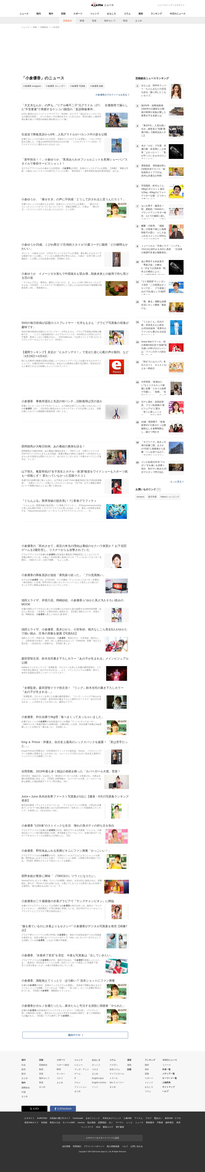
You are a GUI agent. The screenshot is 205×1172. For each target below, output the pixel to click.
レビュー (78, 1065)
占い (111, 1122)
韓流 (125, 20)
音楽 (94, 20)
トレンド (94, 13)
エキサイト (179, 5)
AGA (98, 1127)
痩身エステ (108, 1127)
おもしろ (111, 13)
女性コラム (115, 1069)
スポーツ (77, 13)
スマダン (114, 1065)
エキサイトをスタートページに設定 (102, 1138)
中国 (23, 1092)
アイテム (138, 1118)
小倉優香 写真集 (77, 86)
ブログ (148, 1118)
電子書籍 (120, 1127)
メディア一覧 (168, 1073)
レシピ (129, 1122)
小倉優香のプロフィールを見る (112, 94)
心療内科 (128, 1118)
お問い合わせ (137, 1146)
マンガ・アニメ (81, 1069)
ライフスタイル (117, 1073)
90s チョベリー (117, 1082)
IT (75, 1078)
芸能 (63, 13)
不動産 (160, 1122)
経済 (23, 1069)
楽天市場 (152, 497)
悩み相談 (91, 1122)
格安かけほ (55, 1122)
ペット (95, 1087)
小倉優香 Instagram (32, 86)
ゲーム (77, 1073)
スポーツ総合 (63, 1065)
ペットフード (87, 1127)
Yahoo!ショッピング (169, 497)
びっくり (96, 1065)
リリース (166, 1065)
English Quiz (98, 1078)
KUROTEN (42, 1118)
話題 (129, 1069)
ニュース (24, 13)
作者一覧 (166, 1069)
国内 (38, 13)
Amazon (140, 497)
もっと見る (177, 481)
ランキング (156, 13)
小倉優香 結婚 (96, 86)
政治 (23, 1073)
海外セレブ (109, 20)
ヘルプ (165, 1091)
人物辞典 (166, 1082)
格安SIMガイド (31, 1122)
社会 (23, 1065)
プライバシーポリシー (94, 1146)
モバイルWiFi (69, 1122)
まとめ (138, 20)
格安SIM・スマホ (173, 1118)
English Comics (99, 1082)
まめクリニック (93, 1118)
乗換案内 (150, 1122)
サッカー (61, 1073)
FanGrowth (78, 1118)
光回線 (44, 1122)
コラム (127, 13)
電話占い (158, 1118)
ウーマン (120, 1122)
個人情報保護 (113, 1146)
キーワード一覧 (169, 1078)
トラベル (114, 1078)
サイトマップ (168, 1087)
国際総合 (25, 1087)
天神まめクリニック (111, 1118)
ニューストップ (165, 5)
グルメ (77, 1082)
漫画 (140, 13)
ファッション (80, 1087)
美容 (178, 1122)
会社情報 (66, 1146)
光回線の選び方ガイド (60, 1118)
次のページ (75, 1035)
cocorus (81, 1122)
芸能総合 (67, 20)
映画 (82, 20)
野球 (59, 1069)
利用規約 (77, 1146)
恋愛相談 (102, 1122)
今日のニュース (177, 13)
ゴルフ (60, 1078)
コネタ (95, 1069)
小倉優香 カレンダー (55, 86)
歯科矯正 (169, 1122)
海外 (51, 13)
